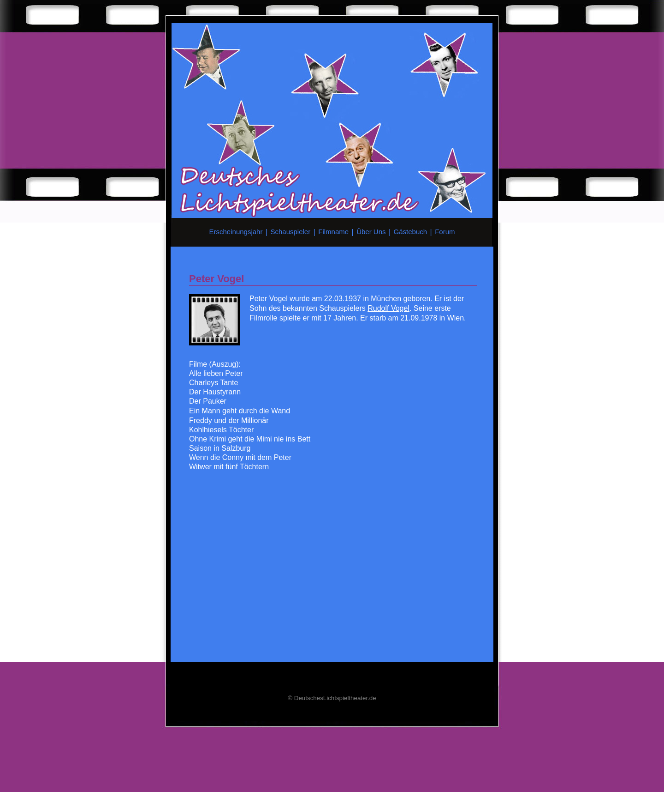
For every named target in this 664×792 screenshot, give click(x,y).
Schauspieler (290, 232)
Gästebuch (410, 232)
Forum (445, 232)
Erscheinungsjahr (236, 232)
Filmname (333, 232)
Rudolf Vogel (388, 308)
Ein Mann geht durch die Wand (239, 411)
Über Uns (370, 232)
